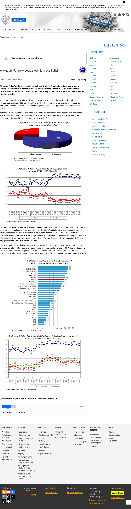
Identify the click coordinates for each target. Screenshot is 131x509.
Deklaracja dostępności (75, 492)
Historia (22, 450)
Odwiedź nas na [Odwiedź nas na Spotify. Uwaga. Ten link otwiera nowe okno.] (8, 501)
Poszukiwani (7, 447)
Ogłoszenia (78, 438)
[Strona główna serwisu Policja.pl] (115, 14)
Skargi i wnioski (115, 435)
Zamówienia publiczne (95, 428)
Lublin (92, 72)
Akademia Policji (116, 97)
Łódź (112, 72)
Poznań (93, 79)
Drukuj (82, 80)
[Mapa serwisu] (119, 14)
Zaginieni (5, 450)
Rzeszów (93, 83)
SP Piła (113, 100)
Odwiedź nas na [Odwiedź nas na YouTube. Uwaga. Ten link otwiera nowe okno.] (8, 492)
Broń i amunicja (98, 126)
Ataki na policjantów (100, 119)
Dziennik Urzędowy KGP (62, 433)
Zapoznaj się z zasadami (97, 500)
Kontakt (111, 427)
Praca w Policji (79, 427)
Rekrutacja (78, 445)
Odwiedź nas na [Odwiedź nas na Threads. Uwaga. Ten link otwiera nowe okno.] (8, 497)
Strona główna (6, 37)
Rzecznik (112, 432)
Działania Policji (8, 427)
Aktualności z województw (7, 436)
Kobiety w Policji (98, 155)
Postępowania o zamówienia (97, 436)
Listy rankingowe (80, 442)
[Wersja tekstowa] (123, 14)
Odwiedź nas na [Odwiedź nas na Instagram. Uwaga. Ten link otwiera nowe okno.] (4, 497)
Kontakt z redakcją (51, 492)
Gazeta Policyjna (96, 97)
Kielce (112, 65)
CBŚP (112, 90)
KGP (92, 90)
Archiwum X (6, 441)
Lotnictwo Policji (8, 454)
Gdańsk (93, 62)
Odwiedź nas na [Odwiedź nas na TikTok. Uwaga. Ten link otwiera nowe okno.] (4, 501)
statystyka (80, 406)
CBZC (92, 93)
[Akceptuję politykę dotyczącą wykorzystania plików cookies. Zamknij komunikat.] (124, 2)
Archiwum (95, 446)
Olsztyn (93, 76)
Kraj (111, 86)
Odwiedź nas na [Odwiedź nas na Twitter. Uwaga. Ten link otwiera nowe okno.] (13, 497)
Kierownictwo (24, 435)
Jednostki (23, 432)
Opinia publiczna (45, 454)
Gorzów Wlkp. (115, 62)
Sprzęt (21, 454)
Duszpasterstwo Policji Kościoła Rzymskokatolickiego (27, 468)
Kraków (93, 69)
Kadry (94, 151)
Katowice (93, 65)
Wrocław (93, 86)
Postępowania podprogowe (96, 441)
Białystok (93, 58)
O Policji (21, 427)
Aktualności (18, 37)
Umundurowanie (25, 457)
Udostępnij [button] (7, 413)
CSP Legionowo (96, 100)
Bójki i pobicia (97, 123)
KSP (112, 69)
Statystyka (42, 427)
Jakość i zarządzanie (100, 147)
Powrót (71, 80)
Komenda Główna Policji (26, 439)
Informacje (43, 432)
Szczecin (113, 83)
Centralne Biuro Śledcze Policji (104, 130)
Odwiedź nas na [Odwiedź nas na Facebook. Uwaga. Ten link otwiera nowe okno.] (13, 492)
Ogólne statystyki (46, 435)
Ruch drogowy (7, 444)
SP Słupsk (94, 104)
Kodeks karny (44, 444)
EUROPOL (114, 93)
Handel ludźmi (98, 144)
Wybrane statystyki (42, 439)
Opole (112, 76)
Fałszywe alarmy (99, 140)
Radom (113, 79)
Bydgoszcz (114, 58)
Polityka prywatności (96, 503)
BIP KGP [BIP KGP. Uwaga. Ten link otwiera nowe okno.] (33, 494)
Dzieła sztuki (97, 133)
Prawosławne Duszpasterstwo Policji (25, 476)
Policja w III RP (25, 447)
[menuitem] (10, 29)
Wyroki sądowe (62, 438)
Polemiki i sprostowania (7, 458)
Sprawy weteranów (113, 439)
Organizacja (24, 444)
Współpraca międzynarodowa (26, 461)
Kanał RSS (4, 492)
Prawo (58, 427)
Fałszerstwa (97, 137)
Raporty (42, 450)
